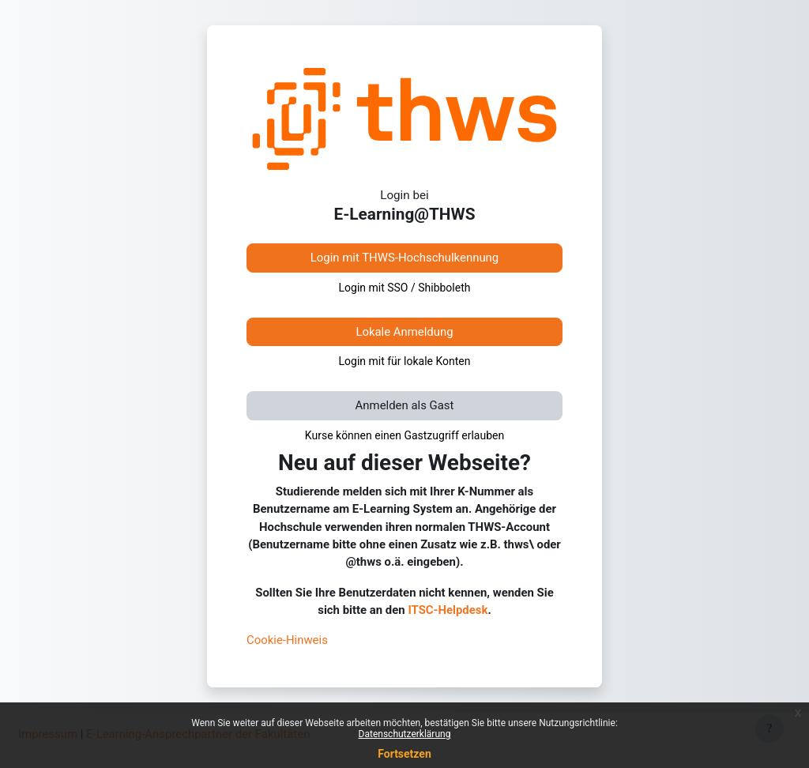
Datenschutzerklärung (405, 734)
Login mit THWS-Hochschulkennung (404, 257)
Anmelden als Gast (405, 405)
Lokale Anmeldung (404, 332)
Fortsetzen (404, 753)
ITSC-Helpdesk (447, 610)
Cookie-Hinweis (287, 640)
